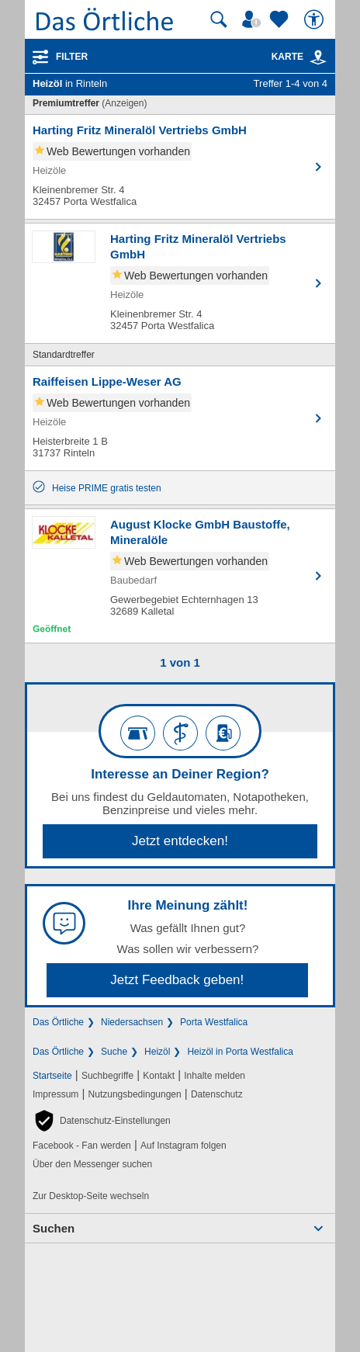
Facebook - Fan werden (82, 1145)
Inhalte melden (214, 1075)
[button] (102, 1120)
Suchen (53, 1228)
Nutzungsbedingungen (135, 1094)
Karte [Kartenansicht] (299, 56)
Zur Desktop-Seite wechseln (91, 1196)
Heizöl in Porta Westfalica (240, 1051)
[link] (318, 57)
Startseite (52, 1075)
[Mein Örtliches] (253, 19)
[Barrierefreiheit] (315, 19)
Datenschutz (217, 1094)
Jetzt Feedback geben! (177, 979)
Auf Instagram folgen (183, 1145)
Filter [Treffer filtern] (72, 56)
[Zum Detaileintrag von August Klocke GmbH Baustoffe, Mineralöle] (180, 576)
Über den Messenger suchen (92, 1164)
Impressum (55, 1094)
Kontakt (159, 1075)
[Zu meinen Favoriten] (280, 19)
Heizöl (157, 1051)
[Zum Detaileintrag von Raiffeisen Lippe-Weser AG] (180, 418)
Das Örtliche (58, 1022)
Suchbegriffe (107, 1075)
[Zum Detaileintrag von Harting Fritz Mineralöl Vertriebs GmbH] (180, 167)
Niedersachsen (132, 1022)
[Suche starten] (218, 19)
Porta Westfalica (214, 1022)
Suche (114, 1051)
